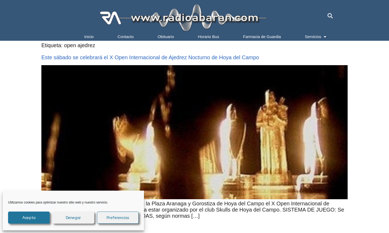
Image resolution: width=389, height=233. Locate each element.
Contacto (126, 36)
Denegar (73, 217)
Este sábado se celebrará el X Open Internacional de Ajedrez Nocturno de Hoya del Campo (150, 57)
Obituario (166, 36)
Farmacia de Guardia (262, 36)
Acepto (29, 217)
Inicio (89, 36)
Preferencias (117, 217)
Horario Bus (208, 36)
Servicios (315, 36)
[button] (330, 15)
